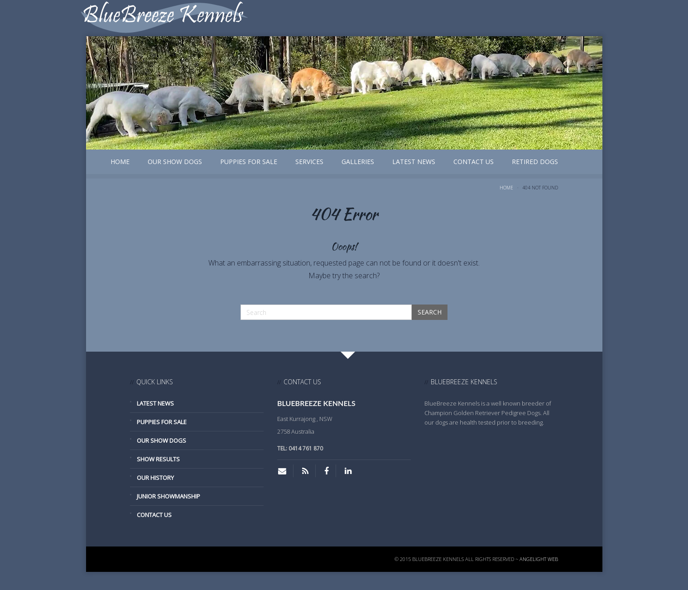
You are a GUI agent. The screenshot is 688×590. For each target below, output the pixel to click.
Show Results (158, 459)
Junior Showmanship (168, 496)
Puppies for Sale (248, 161)
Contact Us (473, 161)
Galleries (358, 161)
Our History (155, 478)
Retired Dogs (535, 161)
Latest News (413, 161)
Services (309, 161)
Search (430, 312)
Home (120, 161)
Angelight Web (539, 559)
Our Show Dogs (175, 161)
